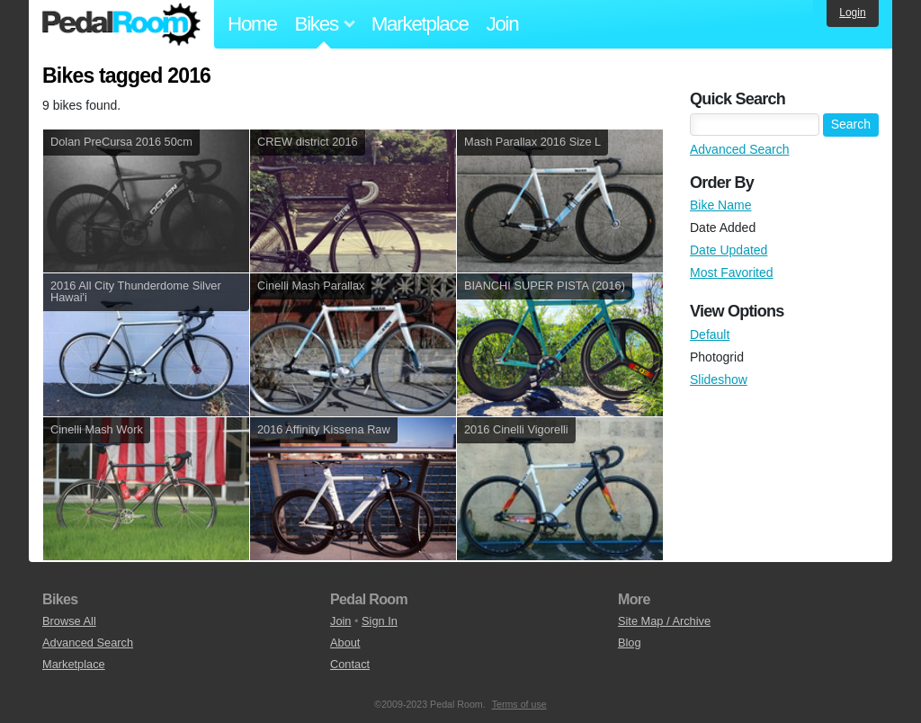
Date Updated (728, 250)
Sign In (380, 621)
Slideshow (718, 379)
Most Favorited (731, 272)
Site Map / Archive (664, 621)
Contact (350, 664)
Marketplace (420, 24)
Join (503, 24)
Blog (629, 642)
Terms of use (519, 704)
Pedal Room (121, 24)
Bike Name (720, 205)
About (345, 642)
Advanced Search (740, 149)
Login (852, 12)
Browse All (69, 621)
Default (709, 334)
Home (252, 24)
